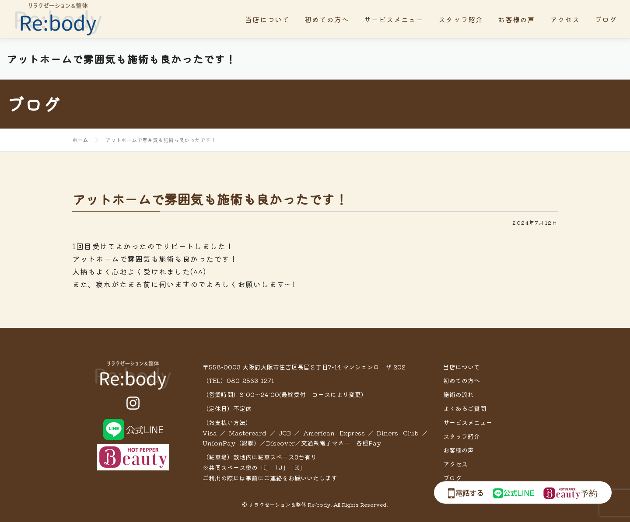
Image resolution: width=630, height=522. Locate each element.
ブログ (606, 19)
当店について (267, 19)
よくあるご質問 (464, 408)
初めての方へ (326, 19)
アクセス (565, 19)
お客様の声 (516, 19)
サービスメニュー (394, 19)
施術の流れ (458, 394)
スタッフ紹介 (460, 19)
